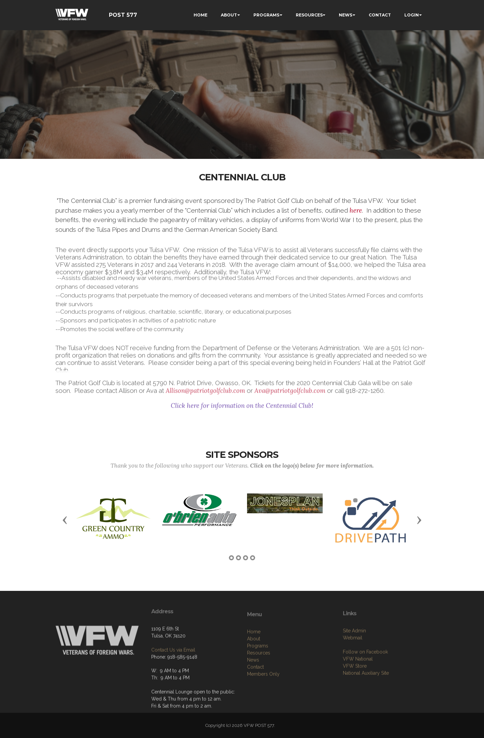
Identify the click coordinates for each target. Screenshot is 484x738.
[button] (65, 519)
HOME (200, 14)
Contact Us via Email (173, 677)
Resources (258, 691)
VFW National (358, 693)
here (356, 211)
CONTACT (380, 14)
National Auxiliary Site (366, 707)
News (253, 698)
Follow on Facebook (365, 686)
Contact (255, 705)
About (253, 677)
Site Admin (354, 665)
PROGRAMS (266, 14)
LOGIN (411, 14)
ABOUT (229, 14)
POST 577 (123, 15)
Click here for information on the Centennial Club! (242, 410)
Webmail (352, 672)
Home (253, 670)
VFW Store (355, 700)
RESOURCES (309, 14)
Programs (257, 684)
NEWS (345, 14)
